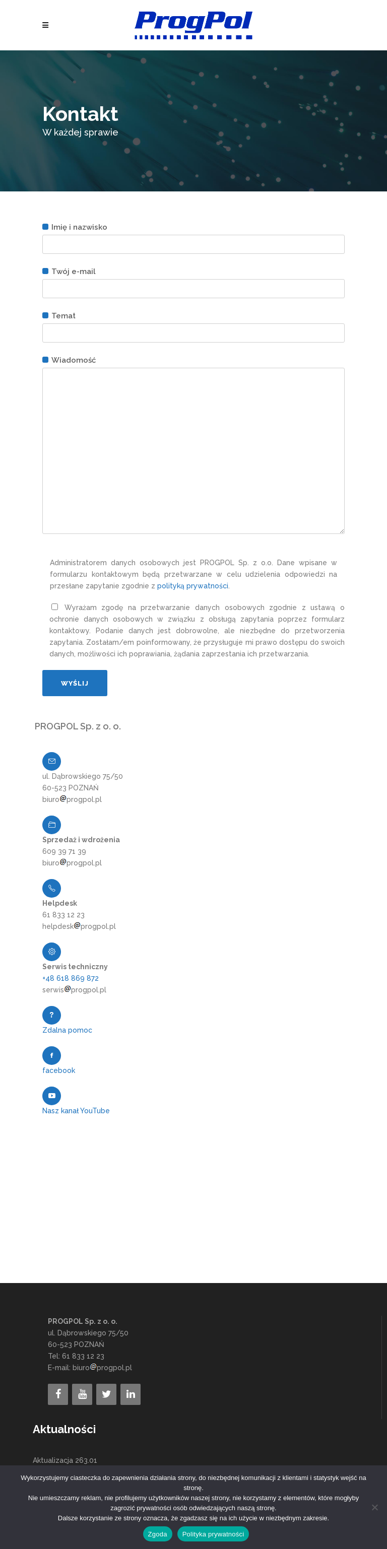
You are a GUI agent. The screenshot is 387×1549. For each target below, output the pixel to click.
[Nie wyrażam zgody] (374, 1507)
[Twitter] (106, 1394)
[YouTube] (82, 1394)
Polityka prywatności (213, 1534)
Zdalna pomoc (67, 1030)
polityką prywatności (192, 586)
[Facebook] (58, 1394)
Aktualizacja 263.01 (65, 1460)
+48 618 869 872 (70, 978)
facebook (58, 1070)
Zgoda (157, 1534)
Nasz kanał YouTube (76, 1111)
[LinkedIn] (130, 1394)
